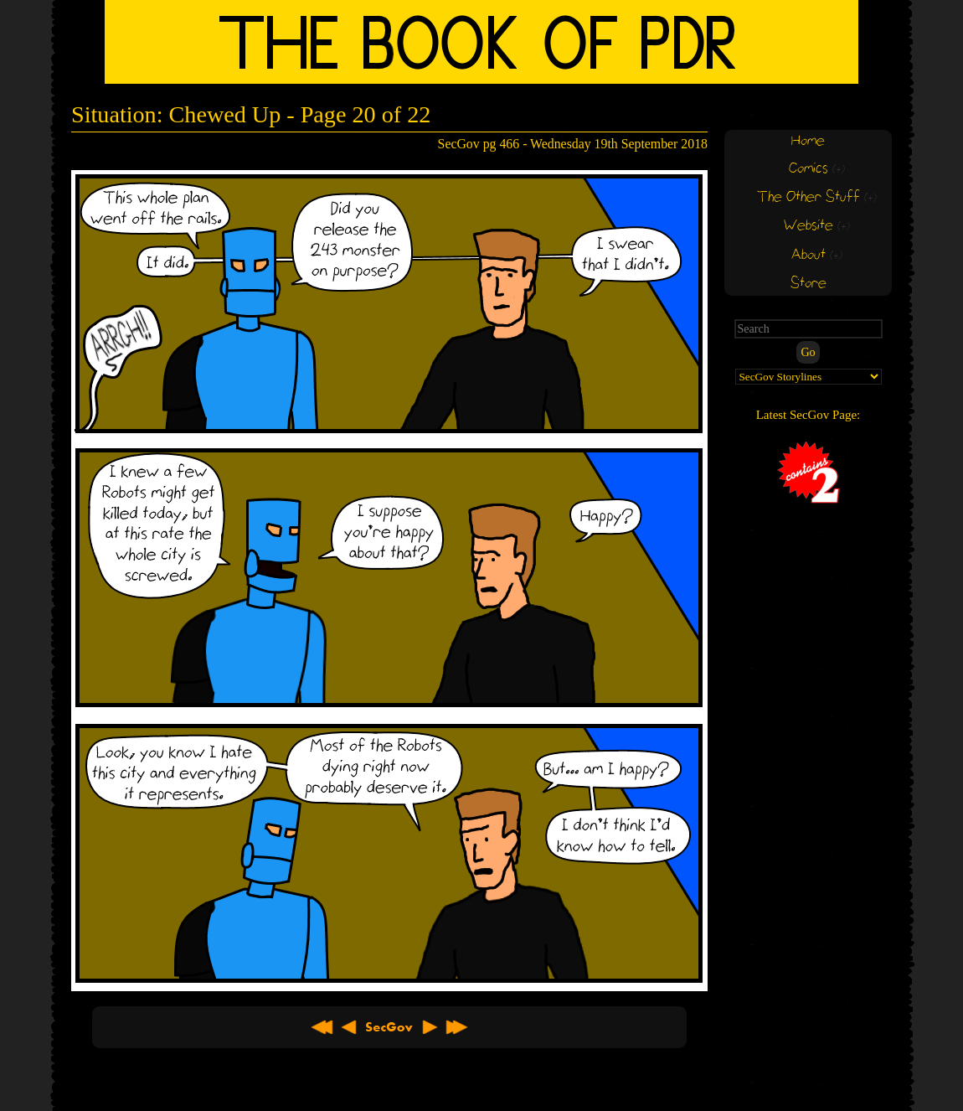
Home (808, 141)
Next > (429, 1027)
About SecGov (389, 1027)
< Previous (349, 1027)
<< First (322, 1027)
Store (808, 283)
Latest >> (456, 1027)
